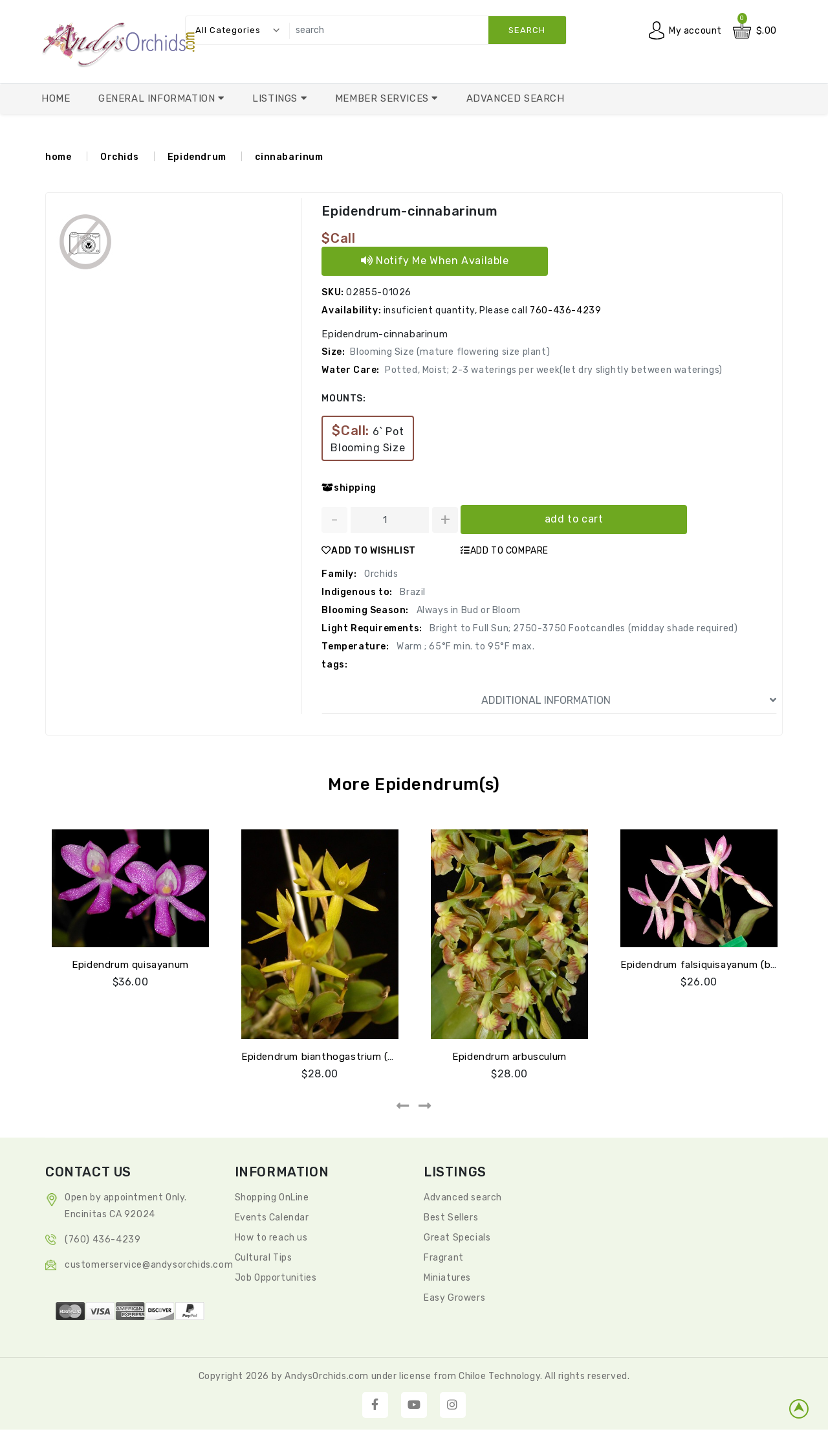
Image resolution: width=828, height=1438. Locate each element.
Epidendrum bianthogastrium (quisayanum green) (359, 1056)
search (526, 30)
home (58, 157)
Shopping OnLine (272, 1197)
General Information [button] (158, 98)
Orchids (119, 157)
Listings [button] (276, 98)
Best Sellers (451, 1217)
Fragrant (444, 1257)
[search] (424, 30)
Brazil (412, 592)
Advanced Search (515, 98)
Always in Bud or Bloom (467, 610)
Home (55, 98)
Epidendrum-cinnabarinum (409, 211)
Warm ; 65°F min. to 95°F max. (465, 646)
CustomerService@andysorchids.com (149, 1264)
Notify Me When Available (435, 260)
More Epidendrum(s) (414, 784)
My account (695, 30)
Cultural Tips (263, 1257)
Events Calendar (272, 1217)
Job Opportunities (276, 1277)
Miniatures (447, 1277)
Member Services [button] (383, 98)
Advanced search (463, 1197)
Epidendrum (197, 157)
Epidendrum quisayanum (130, 965)
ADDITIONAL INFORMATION (628, 700)
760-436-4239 (565, 310)
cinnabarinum (289, 157)
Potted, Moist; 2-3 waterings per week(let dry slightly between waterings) (554, 370)
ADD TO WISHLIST (368, 550)
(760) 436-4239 (102, 1239)
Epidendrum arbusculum (509, 1056)
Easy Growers (454, 1297)
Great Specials (457, 1237)
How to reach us (271, 1237)
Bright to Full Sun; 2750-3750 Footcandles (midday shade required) (583, 628)
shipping (348, 487)
